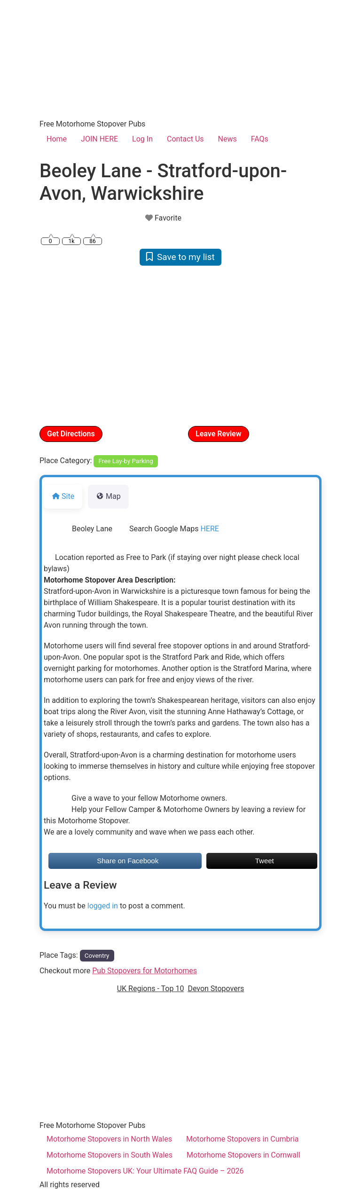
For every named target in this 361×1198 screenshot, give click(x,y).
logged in (102, 905)
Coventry (97, 955)
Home (57, 138)
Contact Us (185, 138)
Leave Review (219, 433)
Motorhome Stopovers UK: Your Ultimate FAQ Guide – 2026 (145, 1170)
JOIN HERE (99, 138)
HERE (209, 528)
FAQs (259, 138)
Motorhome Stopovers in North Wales (109, 1139)
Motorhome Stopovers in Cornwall (243, 1155)
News (227, 138)
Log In (142, 138)
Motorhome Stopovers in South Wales (110, 1155)
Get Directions (71, 433)
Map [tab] (108, 496)
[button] (60, 345)
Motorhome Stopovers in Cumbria (242, 1139)
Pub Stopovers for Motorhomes (144, 970)
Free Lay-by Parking (126, 461)
